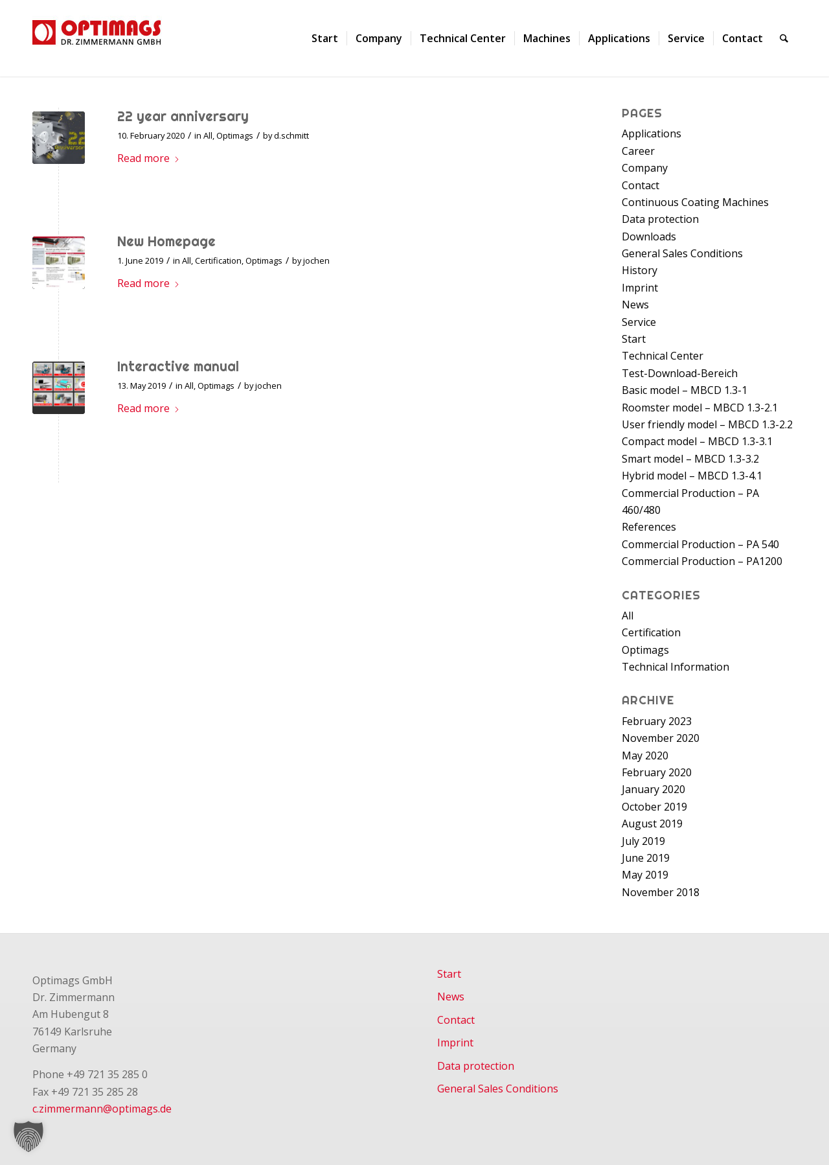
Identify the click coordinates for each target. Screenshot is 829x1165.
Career (638, 151)
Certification (218, 260)
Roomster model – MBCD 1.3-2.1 (700, 407)
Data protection (660, 219)
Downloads (649, 236)
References (649, 527)
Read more (148, 158)
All (207, 135)
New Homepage (166, 241)
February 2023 (657, 721)
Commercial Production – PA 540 (700, 544)
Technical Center (662, 356)
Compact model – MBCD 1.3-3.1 (697, 441)
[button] (28, 1136)
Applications (651, 133)
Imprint (640, 288)
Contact (640, 185)
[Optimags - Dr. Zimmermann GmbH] (113, 38)
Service (639, 322)
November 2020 (660, 738)
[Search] (784, 38)
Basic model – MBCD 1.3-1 (684, 390)
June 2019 (646, 858)
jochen (316, 260)
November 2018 (660, 892)
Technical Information (675, 667)
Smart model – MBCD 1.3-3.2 (690, 459)
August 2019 (652, 823)
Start (634, 339)
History (639, 270)
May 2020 (645, 755)
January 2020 (653, 789)
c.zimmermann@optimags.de (102, 1109)
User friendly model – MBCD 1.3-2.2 (707, 424)
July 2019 (643, 841)
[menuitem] (325, 38)
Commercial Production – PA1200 (702, 561)
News (635, 304)
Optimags (234, 135)
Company (645, 168)
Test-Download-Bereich (680, 373)
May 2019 (645, 875)
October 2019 (654, 807)
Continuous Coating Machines (695, 202)
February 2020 (657, 772)
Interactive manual (178, 366)
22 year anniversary (183, 116)
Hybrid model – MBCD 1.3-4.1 (692, 475)
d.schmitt (291, 135)
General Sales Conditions (682, 253)
